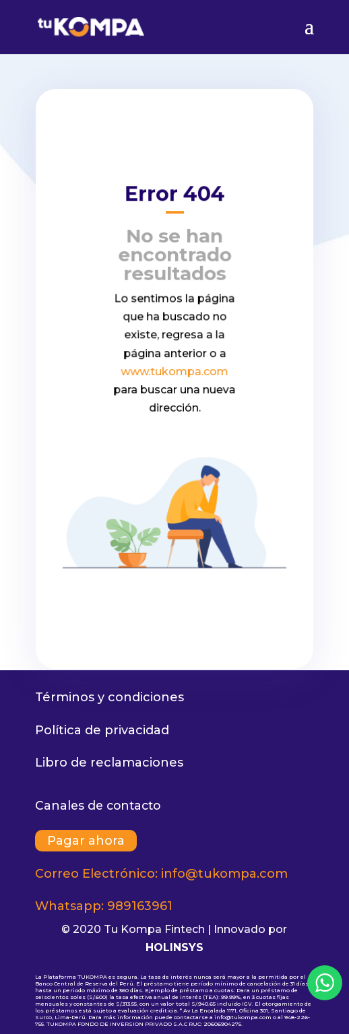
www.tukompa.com (175, 371)
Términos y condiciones (109, 697)
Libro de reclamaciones (109, 762)
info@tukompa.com (224, 873)
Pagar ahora (86, 840)
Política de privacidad (102, 730)
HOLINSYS (174, 947)
